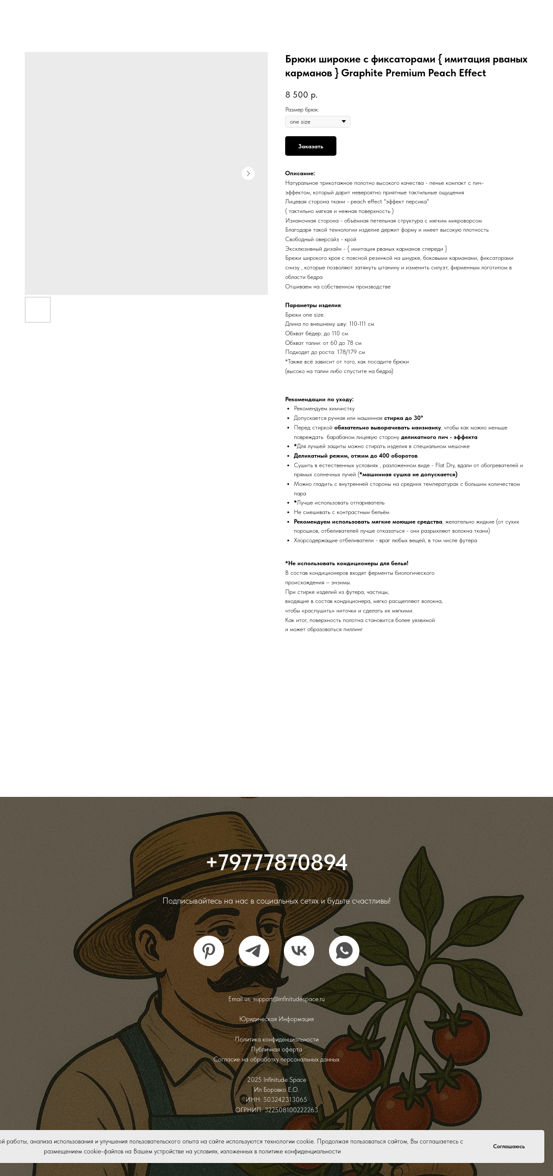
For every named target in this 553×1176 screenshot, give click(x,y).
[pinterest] (209, 951)
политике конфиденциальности (300, 1151)
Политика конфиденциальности (277, 1039)
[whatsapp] (344, 951)
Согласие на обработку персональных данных (276, 1059)
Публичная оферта (276, 1049)
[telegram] (254, 951)
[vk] (299, 951)
